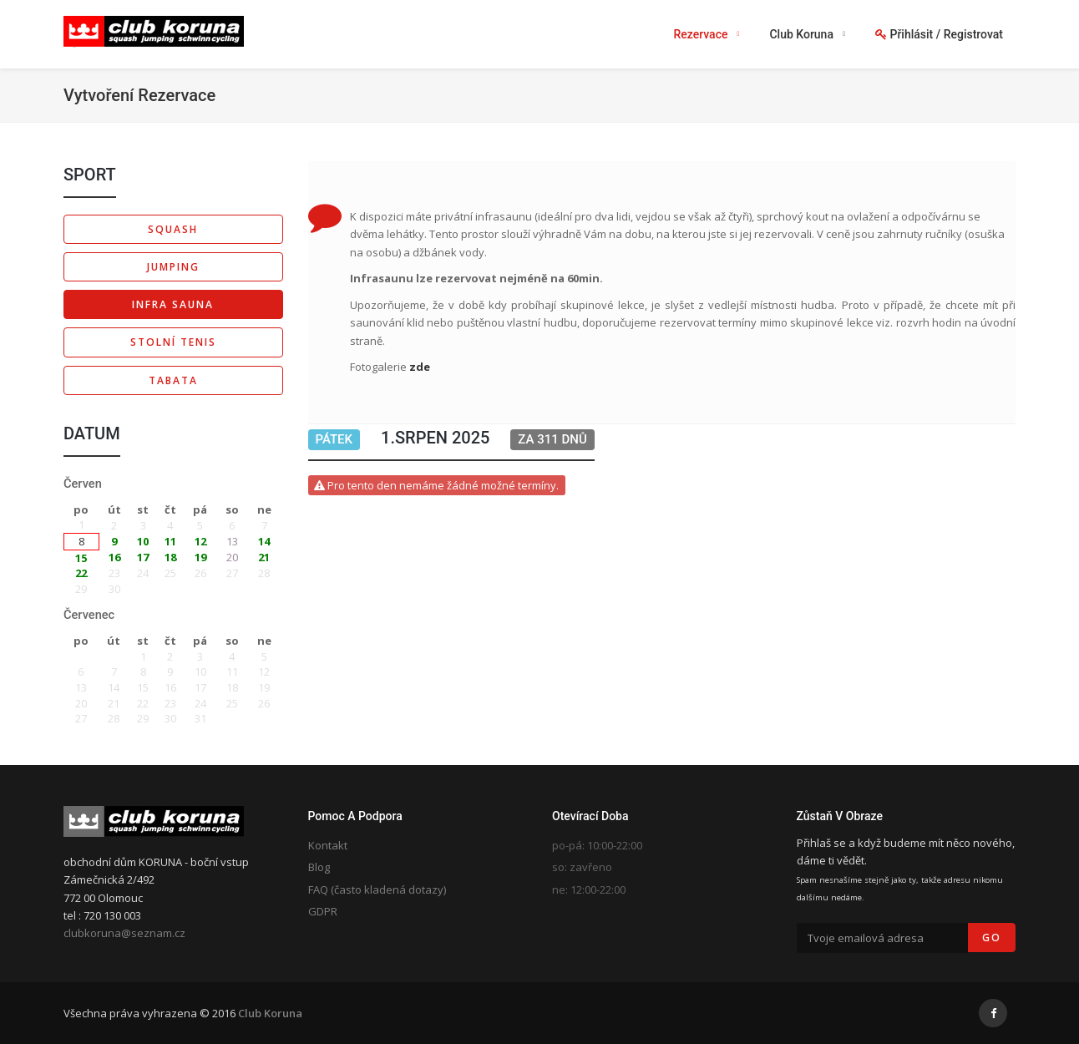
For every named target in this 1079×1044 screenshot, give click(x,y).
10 (143, 541)
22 (81, 572)
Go (991, 937)
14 (264, 541)
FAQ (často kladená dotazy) (377, 889)
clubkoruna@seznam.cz (124, 932)
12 (200, 541)
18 (170, 557)
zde (419, 366)
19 (200, 557)
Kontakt (327, 845)
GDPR (322, 911)
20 (232, 557)
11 (170, 541)
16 (114, 557)
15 (81, 557)
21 (264, 557)
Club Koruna (270, 1013)
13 (232, 541)
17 (143, 557)
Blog (319, 866)
